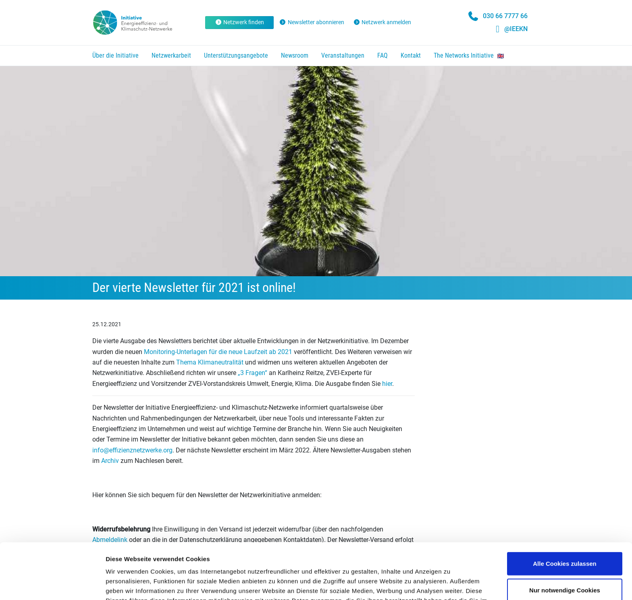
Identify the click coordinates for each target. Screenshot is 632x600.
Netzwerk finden (239, 22)
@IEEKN (516, 29)
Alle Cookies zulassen (565, 511)
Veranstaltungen (342, 55)
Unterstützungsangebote (236, 55)
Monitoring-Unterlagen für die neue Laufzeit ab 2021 (217, 352)
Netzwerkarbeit (171, 55)
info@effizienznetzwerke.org (132, 450)
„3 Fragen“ (252, 373)
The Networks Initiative (469, 55)
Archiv (110, 461)
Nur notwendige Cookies (564, 537)
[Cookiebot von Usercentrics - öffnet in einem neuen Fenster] (52, 584)
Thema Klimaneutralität (209, 362)
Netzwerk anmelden (382, 22)
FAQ (382, 55)
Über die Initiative (115, 55)
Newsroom (294, 55)
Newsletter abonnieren (311, 22)
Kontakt (411, 55)
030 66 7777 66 (505, 16)
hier (386, 384)
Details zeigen (428, 584)
